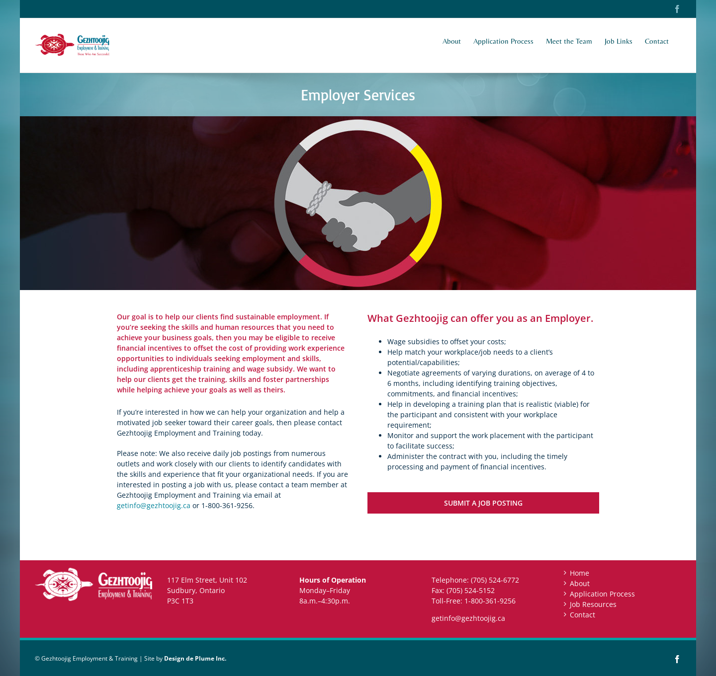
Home (579, 573)
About (580, 583)
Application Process (602, 594)
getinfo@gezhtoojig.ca (153, 505)
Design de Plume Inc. (195, 658)
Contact (582, 614)
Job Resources (593, 604)
